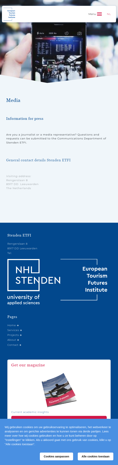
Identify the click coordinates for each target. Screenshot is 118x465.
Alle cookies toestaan (95, 456)
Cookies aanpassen (56, 456)
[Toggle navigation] (95, 14)
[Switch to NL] (109, 14)
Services (13, 330)
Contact (12, 344)
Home (11, 325)
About (11, 339)
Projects (13, 335)
